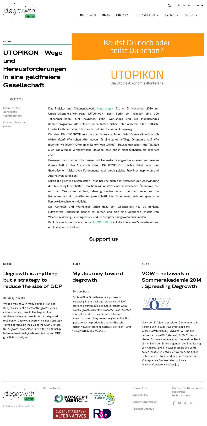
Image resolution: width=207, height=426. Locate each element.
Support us (184, 5)
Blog (106, 15)
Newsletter (139, 388)
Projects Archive (143, 408)
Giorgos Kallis (16, 298)
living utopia (105, 108)
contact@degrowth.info (23, 406)
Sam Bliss (83, 291)
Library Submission (144, 402)
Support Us (140, 395)
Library (122, 15)
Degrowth (88, 15)
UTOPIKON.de (102, 222)
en (198, 5)
